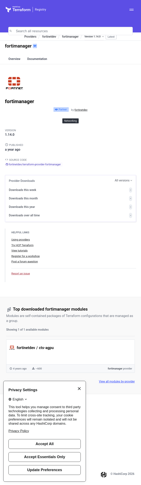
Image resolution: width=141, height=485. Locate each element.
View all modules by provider (117, 381)
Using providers (20, 239)
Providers (30, 36)
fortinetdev (49, 36)
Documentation (37, 59)
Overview (14, 59)
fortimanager (70, 36)
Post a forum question (24, 261)
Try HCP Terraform (22, 245)
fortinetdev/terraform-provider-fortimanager (35, 164)
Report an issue (20, 273)
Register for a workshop (25, 256)
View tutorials (19, 250)
